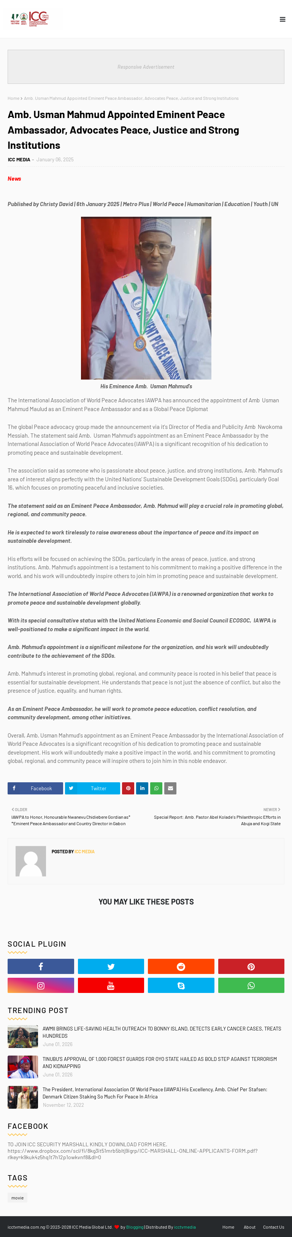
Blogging (134, 1226)
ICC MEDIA (19, 159)
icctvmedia (185, 1226)
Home (13, 98)
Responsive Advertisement (146, 67)
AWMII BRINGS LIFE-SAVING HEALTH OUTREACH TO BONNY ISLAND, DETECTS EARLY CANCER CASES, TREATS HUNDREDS (162, 1032)
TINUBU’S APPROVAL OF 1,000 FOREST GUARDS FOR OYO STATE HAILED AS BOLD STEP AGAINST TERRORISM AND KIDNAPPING (160, 1063)
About (250, 1226)
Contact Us (273, 1226)
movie (17, 1197)
